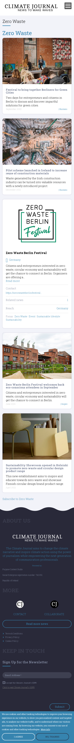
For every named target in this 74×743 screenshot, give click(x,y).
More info (45, 729)
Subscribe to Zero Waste (18, 499)
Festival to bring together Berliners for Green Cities (36, 91)
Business (63, 109)
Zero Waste (17, 33)
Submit (60, 706)
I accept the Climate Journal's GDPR (20, 682)
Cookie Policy (11, 640)
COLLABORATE (54, 614)
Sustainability (14, 319)
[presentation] (27, 696)
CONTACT (19, 614)
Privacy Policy (12, 637)
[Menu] (68, 5)
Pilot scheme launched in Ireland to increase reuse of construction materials (36, 172)
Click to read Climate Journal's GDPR (18, 687)
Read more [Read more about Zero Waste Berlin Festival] (13, 281)
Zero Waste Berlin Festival (26, 253)
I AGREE (18, 736)
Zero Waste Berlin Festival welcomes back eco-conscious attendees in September (35, 386)
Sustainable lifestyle (48, 316)
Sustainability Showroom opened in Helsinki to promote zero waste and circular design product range (37, 468)
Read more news (37, 623)
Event (32, 316)
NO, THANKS (52, 736)
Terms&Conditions (14, 633)
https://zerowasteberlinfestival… (24, 292)
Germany (62, 308)
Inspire (64, 404)
